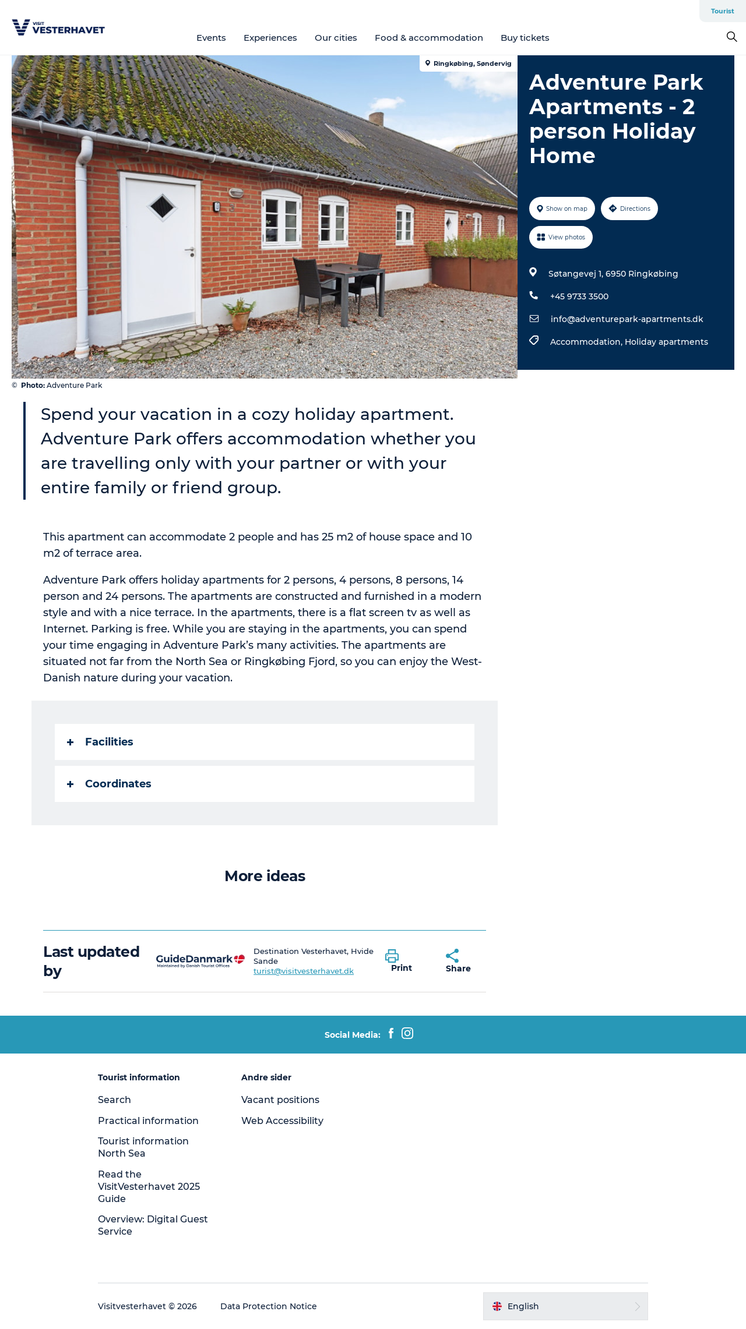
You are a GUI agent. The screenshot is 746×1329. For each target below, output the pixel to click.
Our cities (336, 37)
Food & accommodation (429, 37)
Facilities (100, 742)
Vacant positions (280, 1099)
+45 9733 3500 (579, 296)
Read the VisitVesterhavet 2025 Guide (149, 1186)
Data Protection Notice (268, 1306)
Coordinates (109, 783)
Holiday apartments (666, 342)
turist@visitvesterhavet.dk (304, 970)
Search (114, 1099)
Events (211, 37)
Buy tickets (525, 37)
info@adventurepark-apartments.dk (627, 319)
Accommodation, (587, 342)
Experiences (270, 37)
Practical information (148, 1120)
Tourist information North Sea (143, 1147)
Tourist (722, 11)
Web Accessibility (282, 1120)
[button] (406, 961)
